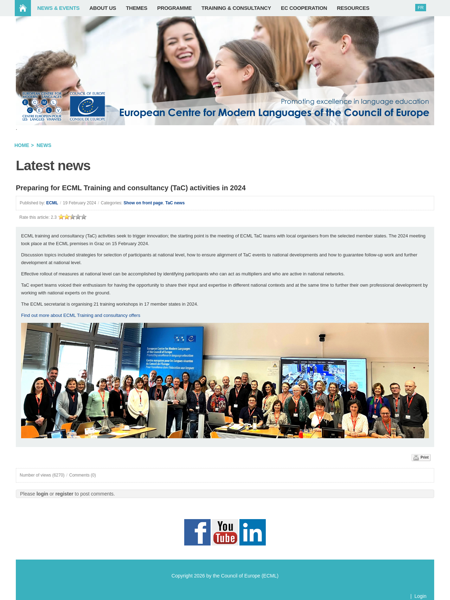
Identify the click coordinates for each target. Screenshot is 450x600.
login (42, 494)
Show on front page (143, 202)
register (64, 494)
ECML (52, 202)
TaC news (175, 202)
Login (420, 596)
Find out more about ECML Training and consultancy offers (80, 315)
